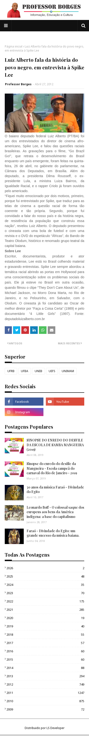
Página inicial (13, 46)
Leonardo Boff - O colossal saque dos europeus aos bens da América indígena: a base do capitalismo (55, 512)
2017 (45, 643)
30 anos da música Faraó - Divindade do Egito (55, 489)
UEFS (52, 371)
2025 (45, 576)
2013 (45, 676)
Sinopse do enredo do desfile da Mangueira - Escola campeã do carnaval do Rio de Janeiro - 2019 (52, 468)
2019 (45, 626)
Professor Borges (18, 84)
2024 (45, 585)
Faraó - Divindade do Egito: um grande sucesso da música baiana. (53, 533)
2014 (45, 668)
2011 (45, 693)
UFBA (24, 371)
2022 (45, 601)
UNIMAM (68, 371)
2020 (45, 618)
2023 (45, 593)
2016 (45, 651)
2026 (45, 568)
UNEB (38, 371)
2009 (45, 709)
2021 (45, 609)
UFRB (10, 371)
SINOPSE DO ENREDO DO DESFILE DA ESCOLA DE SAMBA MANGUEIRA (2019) (55, 445)
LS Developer (56, 728)
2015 (45, 659)
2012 (45, 684)
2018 (45, 634)
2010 (45, 701)
